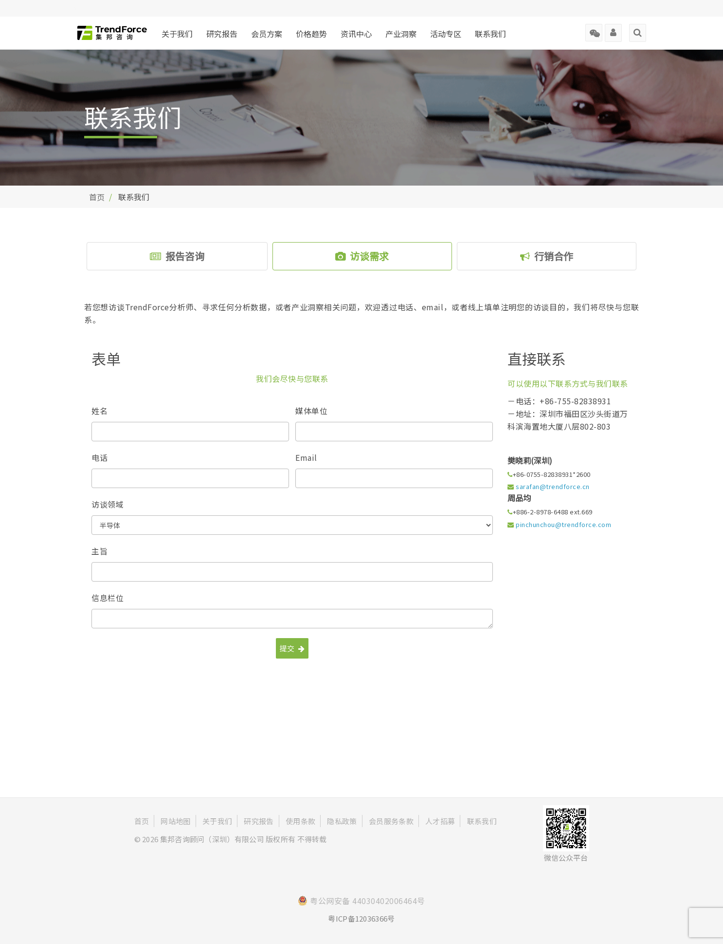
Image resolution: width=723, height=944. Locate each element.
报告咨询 (177, 256)
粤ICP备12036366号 (361, 918)
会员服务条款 (391, 821)
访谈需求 (362, 256)
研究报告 (221, 33)
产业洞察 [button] (400, 33)
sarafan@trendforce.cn (553, 486)
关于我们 (177, 33)
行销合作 (546, 256)
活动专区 (445, 33)
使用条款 (300, 821)
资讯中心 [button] (356, 33)
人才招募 (440, 821)
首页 (97, 197)
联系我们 (490, 33)
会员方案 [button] (266, 33)
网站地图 (175, 821)
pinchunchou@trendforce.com (563, 524)
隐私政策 (342, 821)
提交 (292, 648)
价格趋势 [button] (311, 33)
